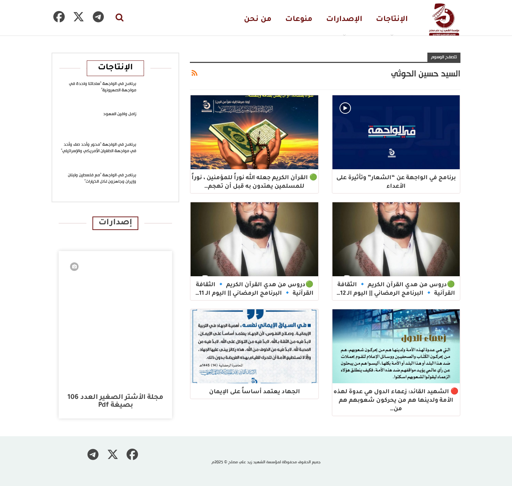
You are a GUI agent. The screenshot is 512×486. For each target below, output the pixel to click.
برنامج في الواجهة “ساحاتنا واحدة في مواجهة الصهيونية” (102, 87)
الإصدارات (344, 20)
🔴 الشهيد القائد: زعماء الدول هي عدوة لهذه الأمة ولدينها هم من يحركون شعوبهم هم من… (396, 400)
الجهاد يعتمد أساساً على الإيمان (254, 392)
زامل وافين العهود (119, 114)
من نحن (258, 20)
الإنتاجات (392, 20)
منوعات (299, 20)
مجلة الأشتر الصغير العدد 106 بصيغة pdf (115, 401)
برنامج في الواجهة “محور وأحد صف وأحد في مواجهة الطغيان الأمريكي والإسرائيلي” (98, 148)
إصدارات (115, 223)
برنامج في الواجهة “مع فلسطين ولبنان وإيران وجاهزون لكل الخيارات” (102, 178)
